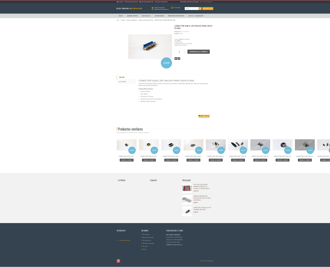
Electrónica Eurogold (125, 240)
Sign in (144, 249)
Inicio (118, 20)
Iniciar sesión (203, 1)
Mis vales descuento (148, 237)
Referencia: (177, 31)
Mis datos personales (148, 243)
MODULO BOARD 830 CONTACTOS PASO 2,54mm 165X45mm (202, 198)
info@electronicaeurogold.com (161, 9)
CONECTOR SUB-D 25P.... (193, 156)
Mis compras (146, 234)
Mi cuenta (144, 231)
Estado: (176, 33)
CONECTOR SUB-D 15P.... (148, 156)
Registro (210, 1)
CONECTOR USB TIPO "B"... (238, 156)
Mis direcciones (147, 240)
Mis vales (145, 246)
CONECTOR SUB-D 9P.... (127, 156)
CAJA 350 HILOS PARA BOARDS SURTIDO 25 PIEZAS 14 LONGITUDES (201, 187)
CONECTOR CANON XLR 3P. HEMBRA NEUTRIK (202, 209)
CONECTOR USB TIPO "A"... (216, 156)
